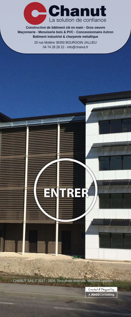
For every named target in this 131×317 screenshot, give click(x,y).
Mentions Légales (100, 281)
